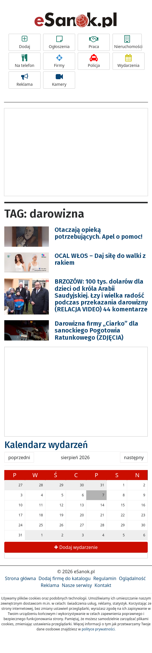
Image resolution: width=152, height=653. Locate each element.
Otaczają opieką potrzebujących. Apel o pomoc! (98, 233)
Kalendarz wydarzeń (46, 444)
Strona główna (20, 578)
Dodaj (24, 42)
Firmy (59, 61)
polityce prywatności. (98, 629)
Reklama (24, 80)
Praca (93, 42)
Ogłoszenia (59, 42)
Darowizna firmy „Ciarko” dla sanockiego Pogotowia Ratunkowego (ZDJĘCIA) (96, 330)
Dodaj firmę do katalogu (65, 578)
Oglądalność (132, 578)
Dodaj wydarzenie (75, 547)
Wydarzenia (128, 61)
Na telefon (24, 61)
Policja (93, 61)
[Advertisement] (76, 151)
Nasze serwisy (77, 585)
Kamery (59, 80)
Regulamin (104, 578)
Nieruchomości (128, 42)
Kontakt (103, 585)
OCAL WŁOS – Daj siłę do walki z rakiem (100, 259)
